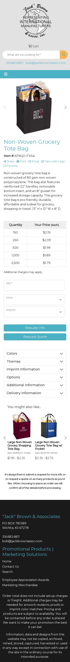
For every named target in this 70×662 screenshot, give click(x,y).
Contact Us (10, 566)
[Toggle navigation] (6, 74)
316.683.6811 (14, 63)
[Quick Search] (31, 54)
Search (7, 572)
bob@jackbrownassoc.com (46, 63)
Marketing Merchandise (20, 585)
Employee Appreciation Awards (25, 580)
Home (6, 561)
